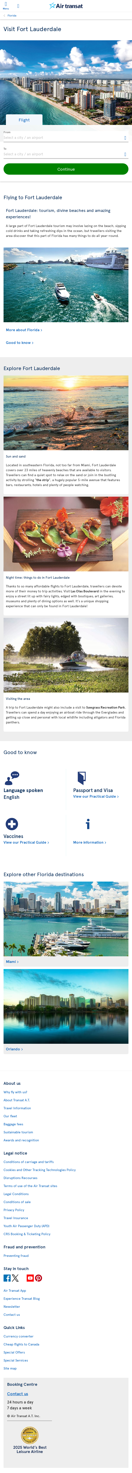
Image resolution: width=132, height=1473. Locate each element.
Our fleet (10, 1116)
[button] (24, 119)
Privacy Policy (14, 1210)
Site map (10, 1368)
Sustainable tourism (18, 1132)
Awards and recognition (21, 1140)
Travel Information (17, 1108)
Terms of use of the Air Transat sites (30, 1186)
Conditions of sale (17, 1202)
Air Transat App (15, 1290)
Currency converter (19, 1336)
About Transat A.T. (17, 1100)
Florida (12, 15)
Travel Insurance (16, 1218)
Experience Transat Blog (22, 1298)
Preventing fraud (16, 1255)
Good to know (18, 342)
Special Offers (14, 1352)
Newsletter (12, 1306)
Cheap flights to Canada (21, 1344)
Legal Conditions (16, 1194)
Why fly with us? (15, 1092)
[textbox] (66, 136)
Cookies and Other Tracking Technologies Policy (40, 1170)
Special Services (16, 1360)
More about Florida (22, 329)
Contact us (12, 1314)
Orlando (13, 1048)
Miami (11, 961)
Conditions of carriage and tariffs (29, 1161)
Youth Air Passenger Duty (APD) (26, 1226)
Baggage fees (13, 1124)
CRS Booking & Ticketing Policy (27, 1234)
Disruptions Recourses (20, 1178)
